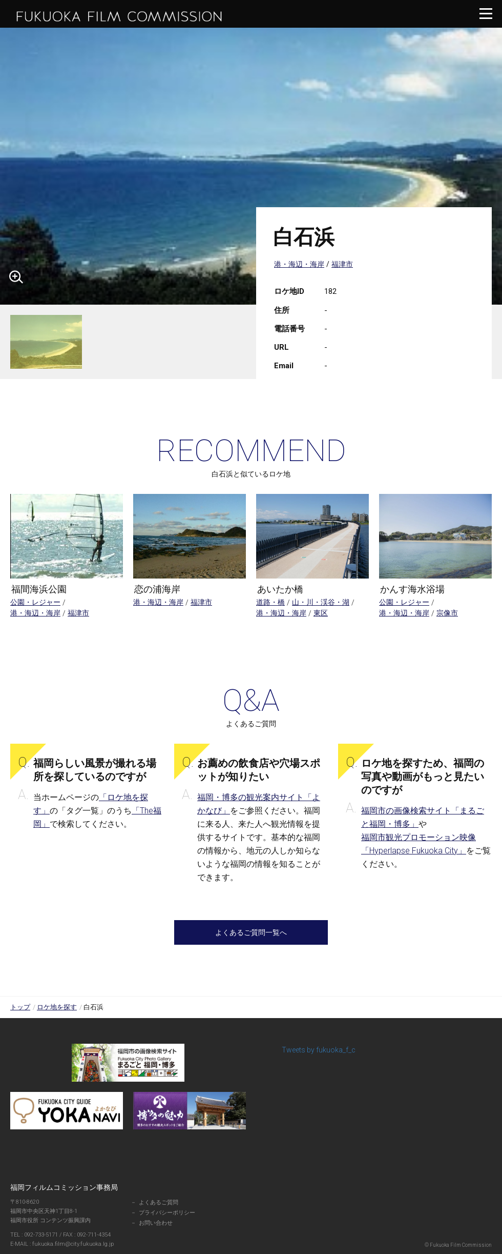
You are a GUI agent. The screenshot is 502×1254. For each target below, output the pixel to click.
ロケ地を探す (57, 1007)
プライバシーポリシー (167, 1212)
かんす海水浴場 (412, 589)
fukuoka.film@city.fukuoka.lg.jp (67, 1244)
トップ (20, 1007)
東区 (320, 613)
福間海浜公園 (39, 589)
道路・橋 (270, 602)
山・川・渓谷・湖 (320, 602)
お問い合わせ (156, 1223)
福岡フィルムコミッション (120, 16)
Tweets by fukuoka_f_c (318, 1050)
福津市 (342, 264)
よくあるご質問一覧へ (251, 932)
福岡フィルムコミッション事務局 (64, 1187)
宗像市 (447, 613)
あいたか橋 (280, 589)
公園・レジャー (35, 602)
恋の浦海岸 (157, 589)
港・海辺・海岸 (299, 264)
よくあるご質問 (158, 1202)
